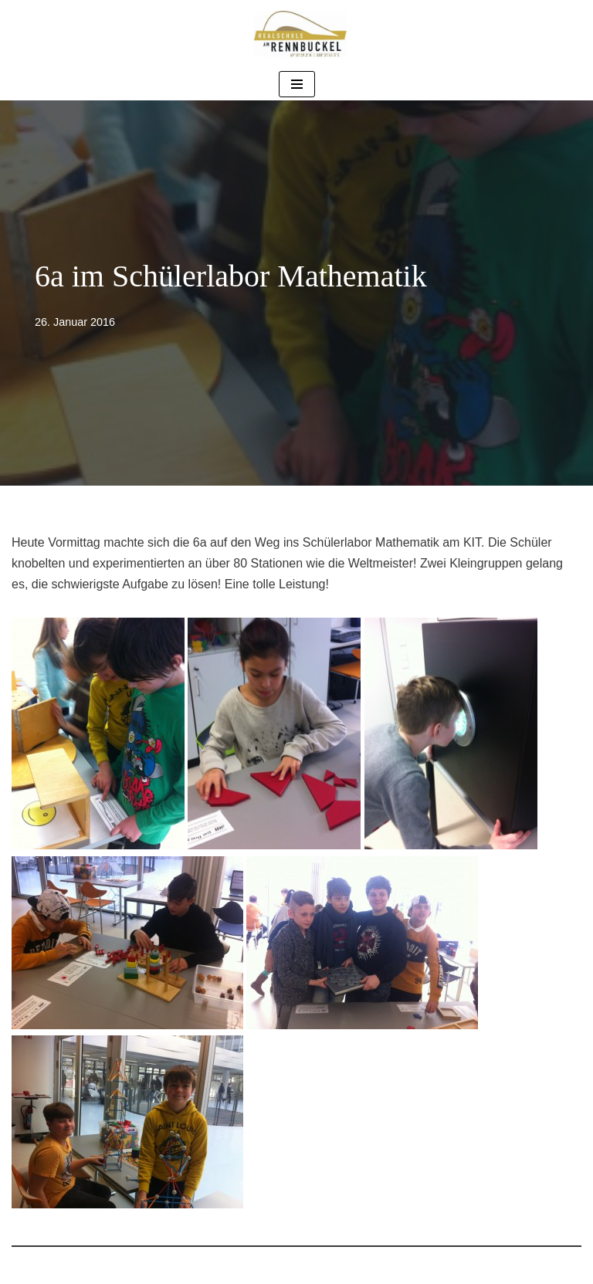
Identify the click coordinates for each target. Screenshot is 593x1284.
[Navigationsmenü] (297, 84)
